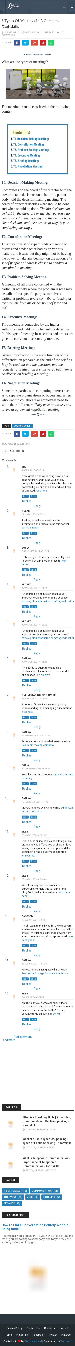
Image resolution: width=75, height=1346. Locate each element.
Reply (25, 496)
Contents (19, 132)
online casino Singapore (39, 695)
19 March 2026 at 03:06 (34, 920)
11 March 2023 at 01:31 (34, 514)
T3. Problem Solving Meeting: (31, 149)
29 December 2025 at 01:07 (36, 768)
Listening (49, 1197)
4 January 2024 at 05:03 (34, 625)
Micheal (27, 584)
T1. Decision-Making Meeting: (31, 138)
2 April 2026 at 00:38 (33, 997)
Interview (10, 1197)
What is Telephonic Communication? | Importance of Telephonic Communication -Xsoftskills (47, 1162)
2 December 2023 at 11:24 (35, 551)
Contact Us (33, 1328)
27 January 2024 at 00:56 (35, 698)
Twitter (53, 1334)
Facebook (38, 1334)
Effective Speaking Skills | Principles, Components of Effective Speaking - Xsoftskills (47, 1121)
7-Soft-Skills (12, 1190)
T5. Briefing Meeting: (26, 160)
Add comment (23, 1036)
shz (24, 466)
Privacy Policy (14, 1328)
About (64, 1328)
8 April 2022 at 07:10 (33, 470)
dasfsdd (27, 916)
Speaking (9, 1203)
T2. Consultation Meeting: (29, 144)
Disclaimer (50, 1328)
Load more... (9, 1040)
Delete (33, 496)
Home (8, 1334)
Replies (26, 501)
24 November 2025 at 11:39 (36, 735)
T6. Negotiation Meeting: (28, 166)
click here (27, 711)
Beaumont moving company (38, 744)
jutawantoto (28, 855)
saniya (26, 658)
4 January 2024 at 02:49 (34, 588)
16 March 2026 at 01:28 (34, 835)
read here (41, 490)
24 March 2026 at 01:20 (34, 963)
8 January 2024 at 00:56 (34, 662)
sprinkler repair (30, 527)
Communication (22, 426)
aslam (26, 510)
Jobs (30, 1197)
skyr (25, 831)
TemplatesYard (33, 1341)
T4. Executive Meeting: (27, 155)
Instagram (22, 1334)
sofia (25, 547)
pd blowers (43, 674)
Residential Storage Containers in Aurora (45, 973)
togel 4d (55, 1013)
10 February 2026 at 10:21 (36, 802)
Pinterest (66, 1334)
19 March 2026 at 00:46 (34, 879)
